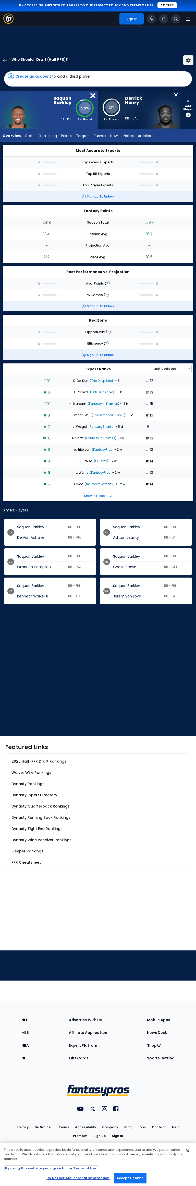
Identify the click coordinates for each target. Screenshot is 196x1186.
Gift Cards (79, 1058)
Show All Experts (98, 496)
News (114, 136)
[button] (98, 79)
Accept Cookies (130, 1178)
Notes (129, 136)
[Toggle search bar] (175, 18)
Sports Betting (161, 1058)
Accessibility (85, 1127)
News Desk (157, 1032)
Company (110, 1127)
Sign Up (99, 1136)
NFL (24, 1019)
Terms (64, 1127)
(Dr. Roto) (100, 461)
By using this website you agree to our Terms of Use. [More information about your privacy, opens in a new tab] (51, 1168)
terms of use (141, 5)
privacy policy (107, 5)
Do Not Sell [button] (44, 1127)
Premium (80, 1136)
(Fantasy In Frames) (103, 403)
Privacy (23, 1127)
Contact (159, 1127)
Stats (29, 136)
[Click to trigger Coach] (151, 18)
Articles (144, 136)
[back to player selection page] (3, 60)
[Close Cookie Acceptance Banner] (187, 1150)
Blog (128, 1127)
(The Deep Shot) (101, 380)
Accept (167, 5)
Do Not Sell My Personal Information (77, 1178)
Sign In (117, 1136)
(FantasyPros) (102, 449)
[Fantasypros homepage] (8, 22)
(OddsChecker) (101, 392)
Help (176, 1127)
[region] (98, 1164)
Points (66, 136)
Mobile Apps (158, 1019)
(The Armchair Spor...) (108, 415)
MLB (25, 1032)
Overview (12, 136)
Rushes (100, 136)
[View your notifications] (163, 18)
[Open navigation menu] (188, 18)
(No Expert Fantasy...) (100, 484)
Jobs (142, 1127)
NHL (24, 1058)
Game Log (48, 136)
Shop (154, 1045)
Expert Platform (84, 1045)
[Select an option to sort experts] (171, 368)
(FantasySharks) (101, 426)
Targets (83, 136)
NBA (25, 1045)
